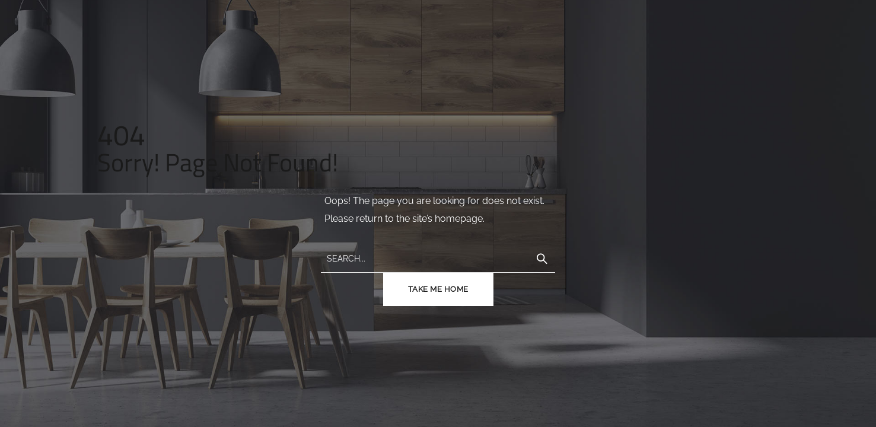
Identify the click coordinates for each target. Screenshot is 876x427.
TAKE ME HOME (438, 289)
